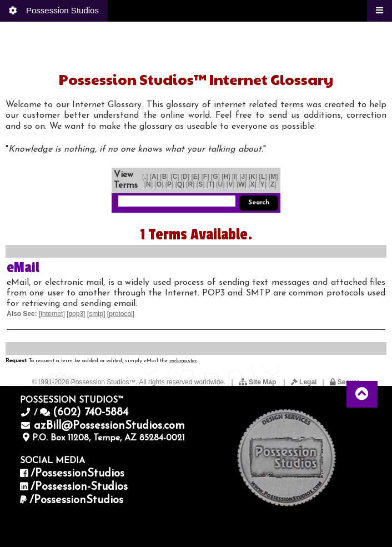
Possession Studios (53, 10)
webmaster (183, 361)
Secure (345, 382)
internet (52, 314)
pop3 (75, 314)
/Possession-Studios (79, 487)
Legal (304, 382)
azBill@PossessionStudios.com (109, 425)
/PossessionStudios (77, 473)
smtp (96, 314)
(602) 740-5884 (90, 412)
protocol (121, 314)
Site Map (258, 382)
